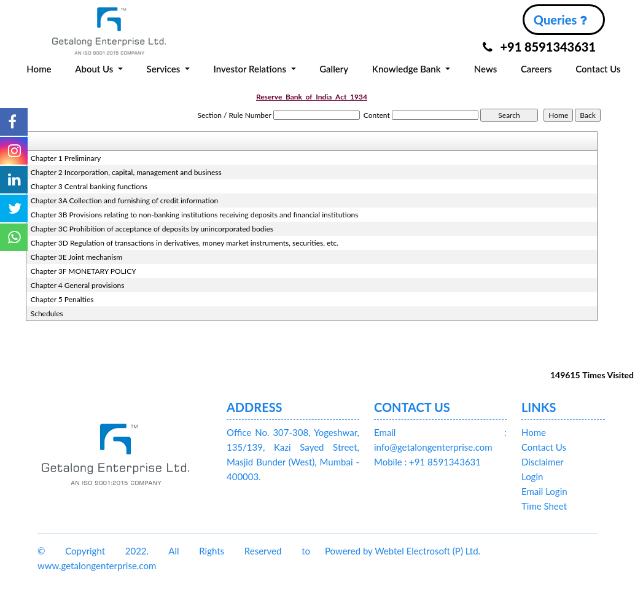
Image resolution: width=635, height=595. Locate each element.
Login (532, 476)
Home (38, 68)
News (485, 68)
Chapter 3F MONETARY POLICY (83, 271)
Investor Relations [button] (250, 68)
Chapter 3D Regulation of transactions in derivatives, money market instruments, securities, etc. (184, 242)
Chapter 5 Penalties (62, 299)
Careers (536, 68)
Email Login (544, 491)
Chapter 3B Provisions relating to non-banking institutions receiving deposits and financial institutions (195, 214)
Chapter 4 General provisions (78, 285)
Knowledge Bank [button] (407, 68)
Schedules (47, 313)
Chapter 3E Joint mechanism (77, 257)
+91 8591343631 (539, 46)
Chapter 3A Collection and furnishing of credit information (125, 200)
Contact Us (597, 68)
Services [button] (165, 68)
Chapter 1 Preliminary (66, 158)
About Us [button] (95, 68)
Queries (560, 19)
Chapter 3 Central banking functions (89, 186)
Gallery (333, 68)
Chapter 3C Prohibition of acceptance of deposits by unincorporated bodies (152, 228)
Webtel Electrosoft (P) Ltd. (427, 550)
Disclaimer (542, 461)
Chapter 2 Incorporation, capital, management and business (126, 172)
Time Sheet (544, 505)
